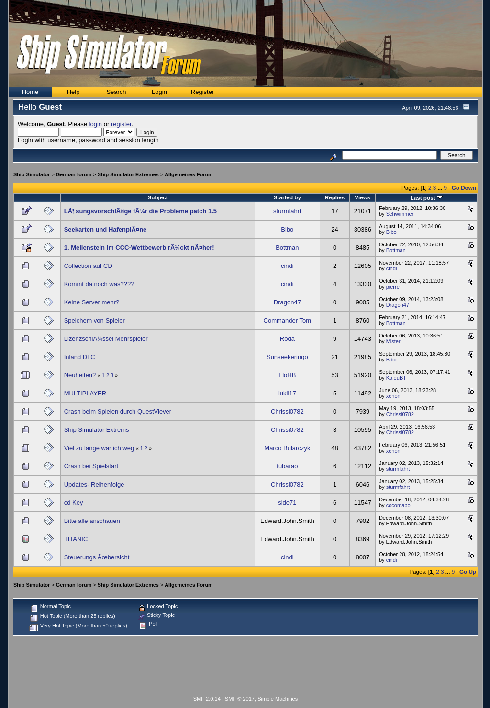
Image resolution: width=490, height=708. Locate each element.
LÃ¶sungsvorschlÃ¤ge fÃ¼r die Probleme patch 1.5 (140, 211)
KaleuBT (396, 378)
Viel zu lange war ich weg (99, 448)
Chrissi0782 (287, 411)
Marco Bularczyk (287, 448)
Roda (287, 338)
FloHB (287, 375)
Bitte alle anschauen (92, 520)
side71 (287, 502)
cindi (287, 265)
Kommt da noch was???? (99, 284)
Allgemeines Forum (188, 174)
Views (362, 197)
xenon (393, 396)
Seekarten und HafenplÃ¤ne (105, 229)
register (121, 124)
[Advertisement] (245, 667)
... (440, 188)
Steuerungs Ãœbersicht (97, 557)
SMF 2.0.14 (207, 699)
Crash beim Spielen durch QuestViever (118, 411)
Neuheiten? (80, 375)
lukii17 (287, 393)
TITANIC (76, 539)
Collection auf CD (88, 265)
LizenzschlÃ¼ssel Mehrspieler (106, 338)
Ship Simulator (31, 174)
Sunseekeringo (287, 356)
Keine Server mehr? (92, 302)
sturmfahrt (287, 211)
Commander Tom (287, 320)
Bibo (287, 229)
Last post (427, 198)
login (95, 124)
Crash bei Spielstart (91, 466)
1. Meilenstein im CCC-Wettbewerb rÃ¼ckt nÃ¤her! (139, 247)
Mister (393, 341)
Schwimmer (400, 214)
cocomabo (398, 505)
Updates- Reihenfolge (94, 484)
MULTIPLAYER (85, 393)
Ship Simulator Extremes (128, 174)
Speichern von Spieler (94, 320)
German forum (74, 174)
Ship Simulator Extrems (96, 429)
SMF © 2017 (240, 699)
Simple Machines (277, 699)
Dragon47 (287, 302)
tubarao (287, 466)
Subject (157, 197)
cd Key (73, 502)
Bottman (287, 247)
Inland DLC (79, 356)
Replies (335, 197)
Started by (287, 197)
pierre (393, 287)
